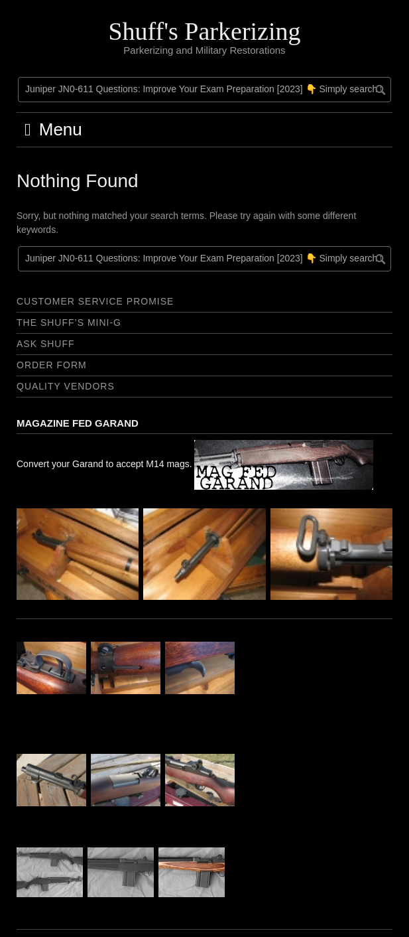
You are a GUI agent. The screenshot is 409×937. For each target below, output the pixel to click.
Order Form (52, 365)
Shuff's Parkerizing (204, 31)
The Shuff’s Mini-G (69, 322)
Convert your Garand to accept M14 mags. (195, 464)
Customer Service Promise (95, 301)
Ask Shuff (46, 343)
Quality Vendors (66, 386)
